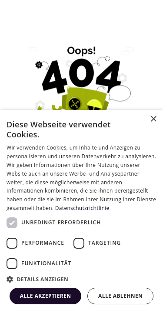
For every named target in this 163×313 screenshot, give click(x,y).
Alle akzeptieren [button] (45, 296)
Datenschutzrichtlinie (82, 208)
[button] (81, 279)
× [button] (153, 119)
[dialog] (81, 211)
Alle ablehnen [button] (120, 296)
